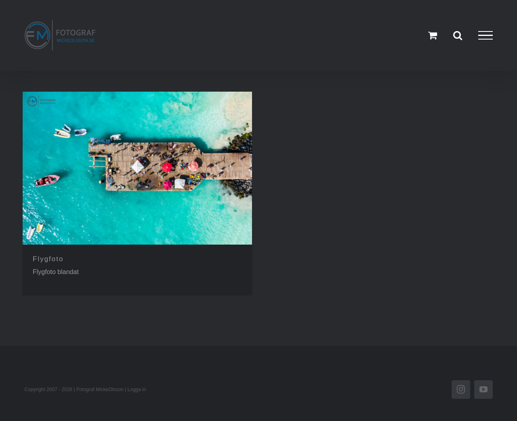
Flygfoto (48, 259)
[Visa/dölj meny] (485, 35)
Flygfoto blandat (56, 271)
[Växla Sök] (457, 35)
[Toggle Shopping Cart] (432, 35)
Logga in (137, 389)
